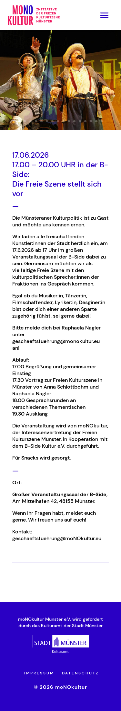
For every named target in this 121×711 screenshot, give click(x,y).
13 (85, 121)
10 (69, 121)
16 (102, 121)
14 (91, 121)
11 (74, 121)
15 (96, 121)
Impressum (39, 673)
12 (80, 121)
